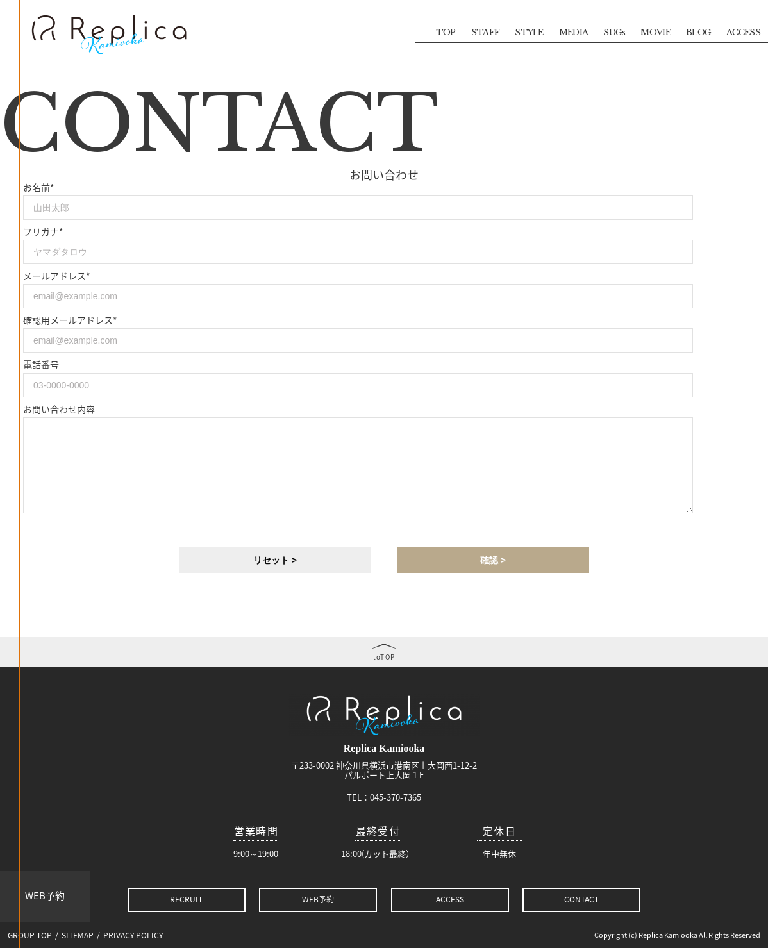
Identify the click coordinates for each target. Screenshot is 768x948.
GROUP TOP (30, 935)
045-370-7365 (395, 797)
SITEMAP (78, 935)
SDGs (614, 32)
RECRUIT (186, 899)
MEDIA (574, 32)
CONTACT (581, 899)
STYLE (529, 32)
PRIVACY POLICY (133, 935)
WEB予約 (45, 895)
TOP (446, 32)
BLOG (698, 32)
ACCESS (743, 32)
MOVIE (655, 32)
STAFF (485, 32)
